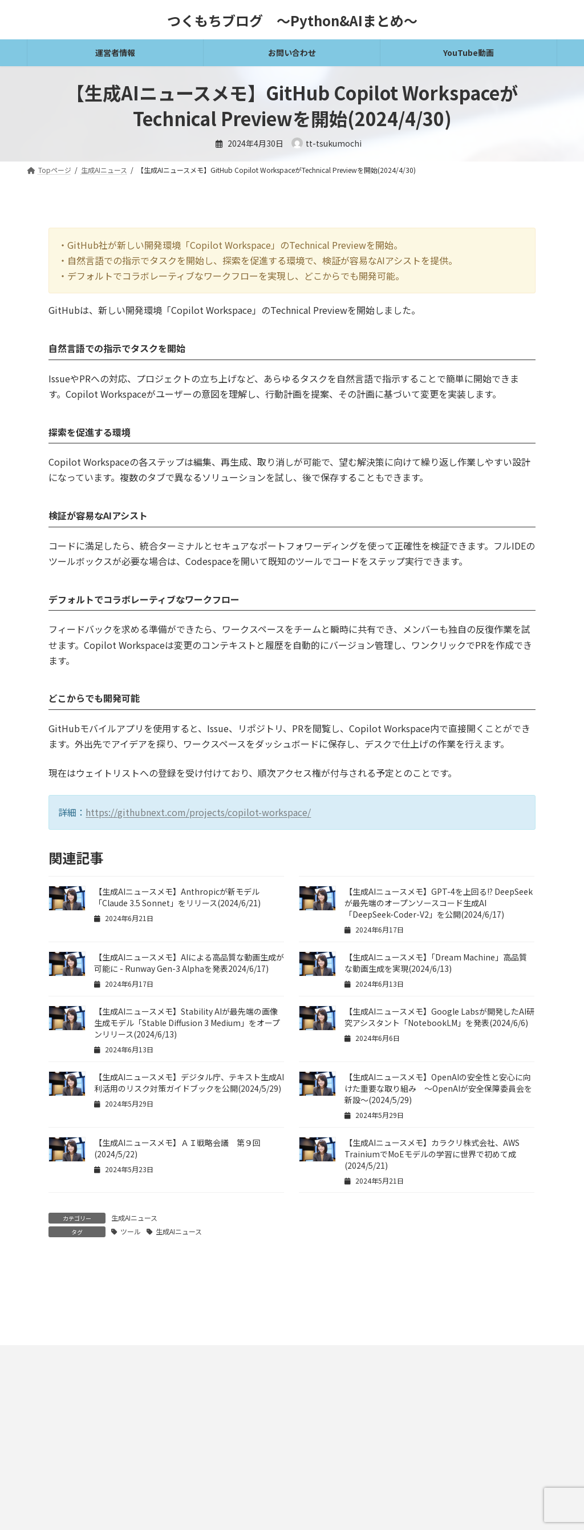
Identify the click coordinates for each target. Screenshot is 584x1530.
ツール (130, 1231)
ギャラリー (314, 1447)
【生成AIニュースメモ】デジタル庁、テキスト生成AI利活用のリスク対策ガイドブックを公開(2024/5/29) (189, 1082)
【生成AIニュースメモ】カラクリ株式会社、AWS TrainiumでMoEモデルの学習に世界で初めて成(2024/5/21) (432, 1154)
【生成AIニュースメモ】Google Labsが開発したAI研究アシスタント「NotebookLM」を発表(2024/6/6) (439, 1017)
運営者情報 (258, 1447)
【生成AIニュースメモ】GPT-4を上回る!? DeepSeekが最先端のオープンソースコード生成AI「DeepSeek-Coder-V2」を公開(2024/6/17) (438, 903)
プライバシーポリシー (121, 1447)
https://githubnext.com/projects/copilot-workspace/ (198, 812)
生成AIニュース (134, 1217)
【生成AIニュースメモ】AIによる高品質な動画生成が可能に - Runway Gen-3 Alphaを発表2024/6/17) (189, 962)
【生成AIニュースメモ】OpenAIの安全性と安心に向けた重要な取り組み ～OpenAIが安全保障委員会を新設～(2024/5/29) (438, 1088)
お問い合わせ (197, 1447)
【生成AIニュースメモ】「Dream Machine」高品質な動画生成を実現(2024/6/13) (435, 962)
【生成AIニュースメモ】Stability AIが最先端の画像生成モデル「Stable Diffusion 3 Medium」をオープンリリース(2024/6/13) (187, 1023)
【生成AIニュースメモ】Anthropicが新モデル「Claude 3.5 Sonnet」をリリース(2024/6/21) (177, 897)
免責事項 (50, 1447)
